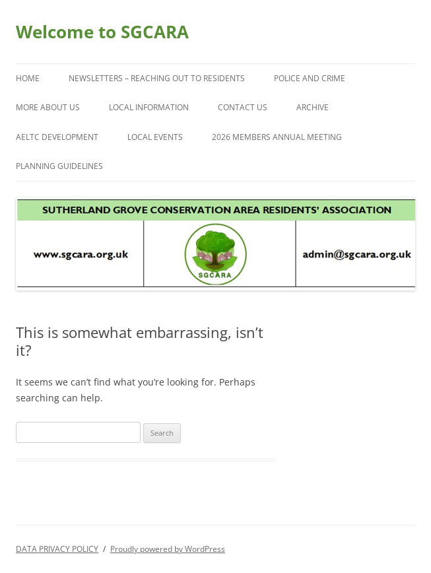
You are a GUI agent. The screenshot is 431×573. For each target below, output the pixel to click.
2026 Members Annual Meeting (277, 137)
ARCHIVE (312, 107)
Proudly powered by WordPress (167, 549)
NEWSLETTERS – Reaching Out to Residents (157, 78)
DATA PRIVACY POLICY (57, 549)
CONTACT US (242, 107)
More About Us (48, 107)
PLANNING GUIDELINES (59, 166)
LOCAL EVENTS (155, 137)
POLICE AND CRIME (309, 78)
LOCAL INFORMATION (149, 107)
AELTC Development (57, 137)
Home (28, 78)
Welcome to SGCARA (102, 32)
